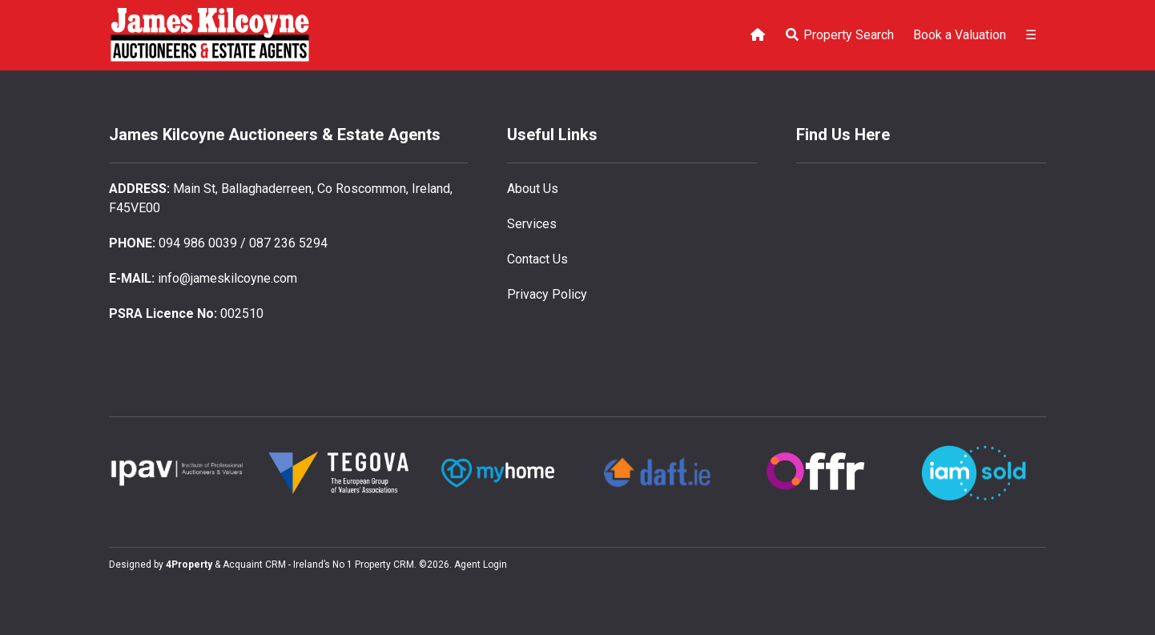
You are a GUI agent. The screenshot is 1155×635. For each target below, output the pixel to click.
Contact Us (537, 259)
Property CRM (384, 564)
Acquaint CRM (254, 564)
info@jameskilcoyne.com (227, 278)
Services (532, 223)
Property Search (839, 34)
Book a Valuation (959, 34)
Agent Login (480, 564)
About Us (532, 188)
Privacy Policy (547, 294)
